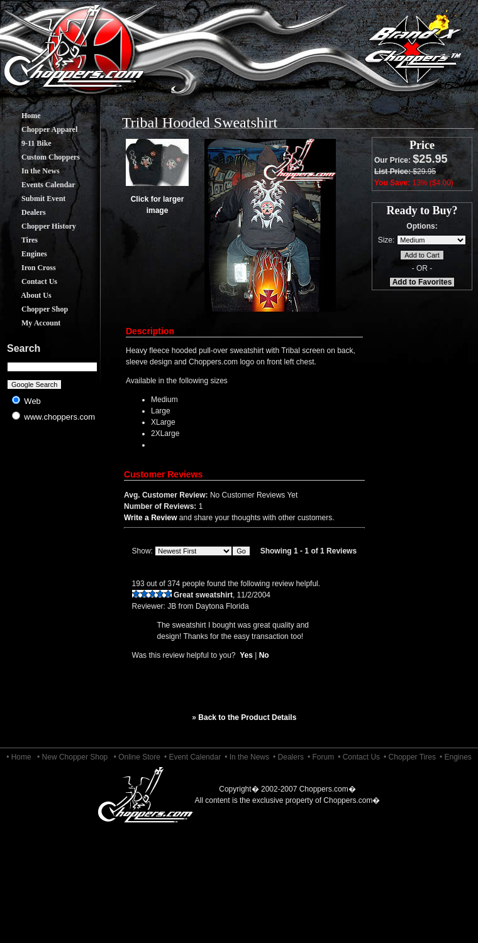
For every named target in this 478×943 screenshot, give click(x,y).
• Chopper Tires (410, 757)
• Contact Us (359, 757)
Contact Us (30, 281)
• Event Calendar (192, 757)
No (264, 655)
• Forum (321, 757)
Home (22, 115)
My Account (31, 323)
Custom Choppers (41, 157)
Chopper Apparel (40, 129)
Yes (246, 655)
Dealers (24, 212)
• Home (18, 757)
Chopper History (39, 226)
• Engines (456, 757)
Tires (20, 240)
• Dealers (288, 757)
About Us (27, 295)
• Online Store (137, 757)
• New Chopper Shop (72, 757)
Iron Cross (29, 267)
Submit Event (34, 198)
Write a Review (150, 517)
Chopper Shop (35, 309)
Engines (25, 253)
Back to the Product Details (247, 717)
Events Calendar (39, 184)
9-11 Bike (27, 143)
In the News (31, 170)
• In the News (247, 757)
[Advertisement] (52, 527)
